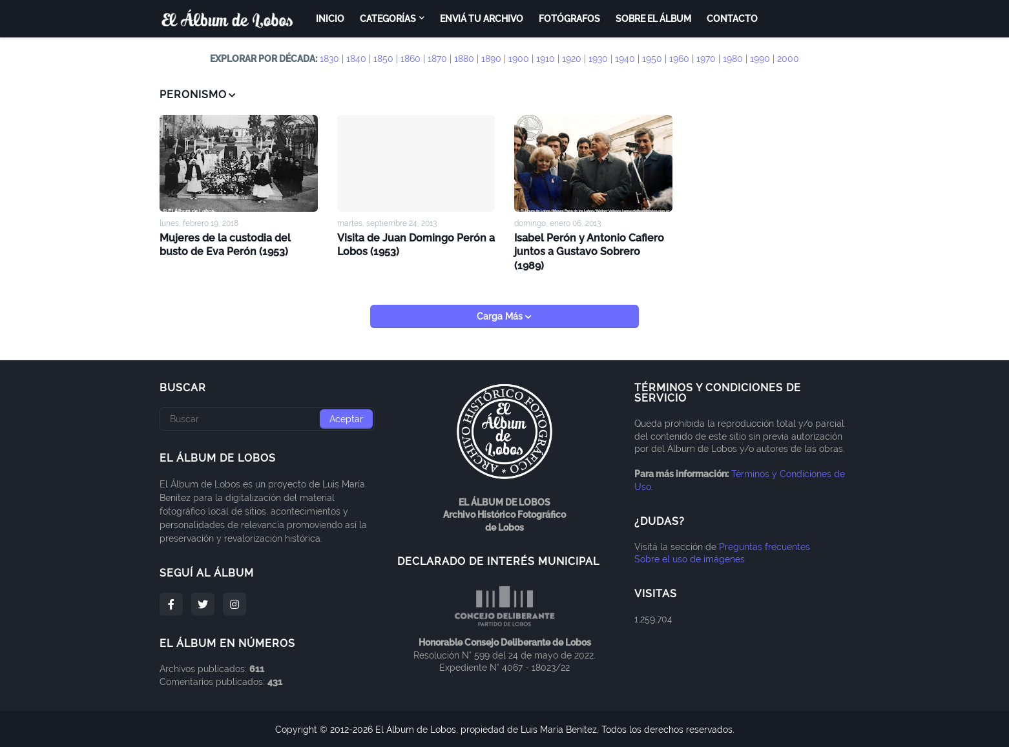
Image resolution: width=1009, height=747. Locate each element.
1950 (652, 59)
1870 (437, 59)
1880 (464, 59)
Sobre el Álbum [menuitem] (653, 19)
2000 (788, 59)
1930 (598, 59)
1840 (356, 59)
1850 (383, 59)
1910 (545, 59)
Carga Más (501, 315)
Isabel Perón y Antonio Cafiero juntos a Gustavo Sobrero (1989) (589, 251)
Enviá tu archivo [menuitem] (481, 19)
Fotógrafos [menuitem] (569, 19)
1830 (329, 59)
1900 (518, 59)
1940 (625, 59)
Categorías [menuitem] (388, 19)
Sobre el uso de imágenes (689, 558)
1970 (706, 59)
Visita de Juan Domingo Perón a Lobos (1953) (416, 244)
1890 (491, 59)
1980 (733, 59)
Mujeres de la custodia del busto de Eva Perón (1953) (225, 244)
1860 (410, 59)
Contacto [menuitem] (732, 19)
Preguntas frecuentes (764, 545)
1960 (679, 59)
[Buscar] (267, 417)
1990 (760, 59)
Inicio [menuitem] (330, 19)
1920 (571, 59)
